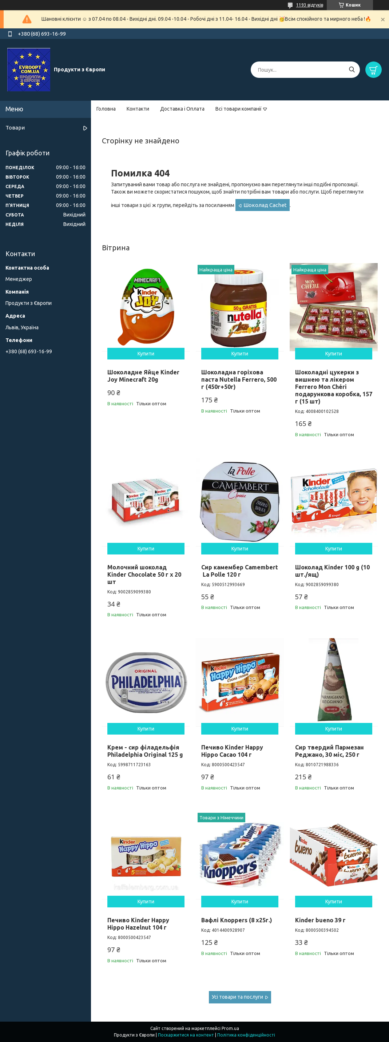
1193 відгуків (309, 5)
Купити (146, 354)
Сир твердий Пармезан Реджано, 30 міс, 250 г (329, 751)
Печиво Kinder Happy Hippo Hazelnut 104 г (138, 924)
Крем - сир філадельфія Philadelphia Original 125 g (145, 751)
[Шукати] (352, 69)
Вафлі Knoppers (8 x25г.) (236, 920)
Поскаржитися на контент (186, 1035)
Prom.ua (230, 1028)
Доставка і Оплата (182, 109)
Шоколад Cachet (265, 205)
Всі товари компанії (238, 109)
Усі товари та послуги (237, 997)
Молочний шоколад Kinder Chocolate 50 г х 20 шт (144, 574)
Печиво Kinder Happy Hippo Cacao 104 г (232, 751)
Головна (106, 109)
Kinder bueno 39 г (320, 920)
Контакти (138, 109)
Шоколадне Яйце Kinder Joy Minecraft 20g (143, 376)
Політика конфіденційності (246, 1035)
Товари (15, 127)
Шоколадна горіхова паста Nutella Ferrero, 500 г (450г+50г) (239, 379)
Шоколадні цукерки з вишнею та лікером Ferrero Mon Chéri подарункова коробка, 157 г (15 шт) (333, 387)
